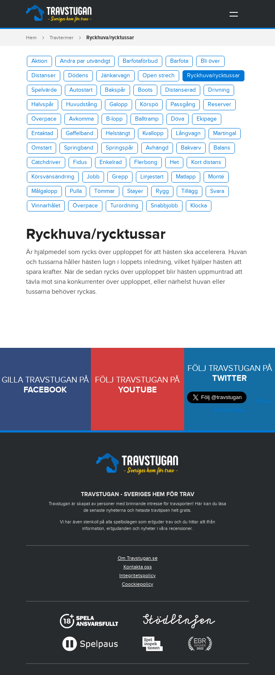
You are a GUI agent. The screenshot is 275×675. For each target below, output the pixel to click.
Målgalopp (44, 191)
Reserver (219, 104)
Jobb (93, 177)
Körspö (149, 104)
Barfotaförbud (140, 61)
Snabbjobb (164, 205)
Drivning (219, 90)
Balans (221, 148)
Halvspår (42, 104)
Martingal (224, 133)
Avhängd (157, 148)
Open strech (158, 75)
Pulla (76, 191)
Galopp (118, 104)
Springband (78, 148)
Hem (31, 37)
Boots (145, 90)
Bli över (210, 61)
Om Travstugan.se (138, 558)
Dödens (78, 75)
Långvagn (188, 133)
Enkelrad (111, 162)
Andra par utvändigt (85, 61)
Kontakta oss (137, 567)
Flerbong (145, 162)
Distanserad (180, 90)
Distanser (43, 75)
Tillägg (189, 191)
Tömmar (104, 191)
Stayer (135, 191)
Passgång (183, 104)
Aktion (39, 61)
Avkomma (81, 119)
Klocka (198, 205)
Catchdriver (46, 162)
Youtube (137, 390)
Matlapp (186, 177)
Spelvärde (44, 90)
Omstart (41, 148)
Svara (217, 191)
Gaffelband (79, 133)
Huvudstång (81, 104)
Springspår (119, 148)
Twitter (229, 378)
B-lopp (114, 119)
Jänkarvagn (115, 75)
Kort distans (206, 162)
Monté (216, 177)
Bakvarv (191, 148)
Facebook (45, 390)
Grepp (120, 177)
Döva (177, 119)
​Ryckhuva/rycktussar (213, 75)
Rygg (162, 191)
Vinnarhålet (45, 205)
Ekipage (207, 119)
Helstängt (118, 133)
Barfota (179, 61)
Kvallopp (153, 133)
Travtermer (61, 37)
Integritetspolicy (137, 575)
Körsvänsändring (52, 177)
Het (174, 162)
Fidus (80, 162)
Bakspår (115, 90)
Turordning (124, 205)
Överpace (44, 119)
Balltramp (147, 119)
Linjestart (152, 177)
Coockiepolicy (137, 584)
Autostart (80, 90)
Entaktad (42, 133)
